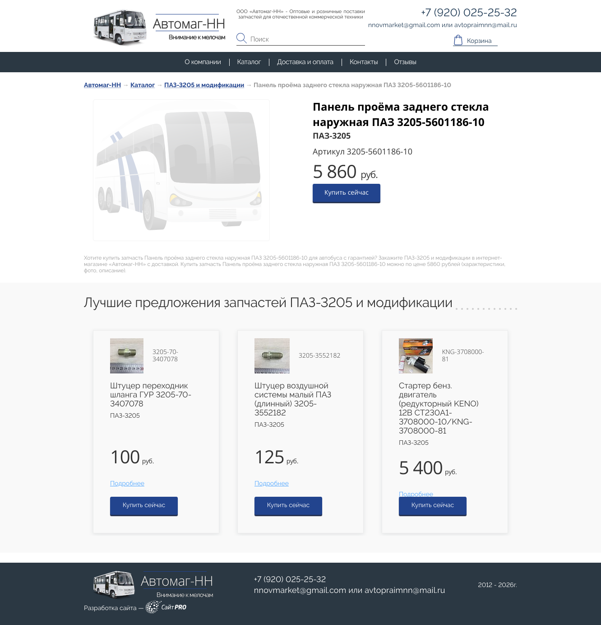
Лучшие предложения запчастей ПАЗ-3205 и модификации (268, 303)
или (349, 590)
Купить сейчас (346, 192)
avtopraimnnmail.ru (405, 590)
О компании (203, 62)
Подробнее (127, 483)
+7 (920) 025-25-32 (290, 579)
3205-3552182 (319, 355)
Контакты (364, 62)
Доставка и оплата (305, 62)
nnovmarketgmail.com (300, 590)
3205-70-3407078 (165, 356)
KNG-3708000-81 (463, 356)
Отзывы (405, 62)
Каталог (249, 62)
